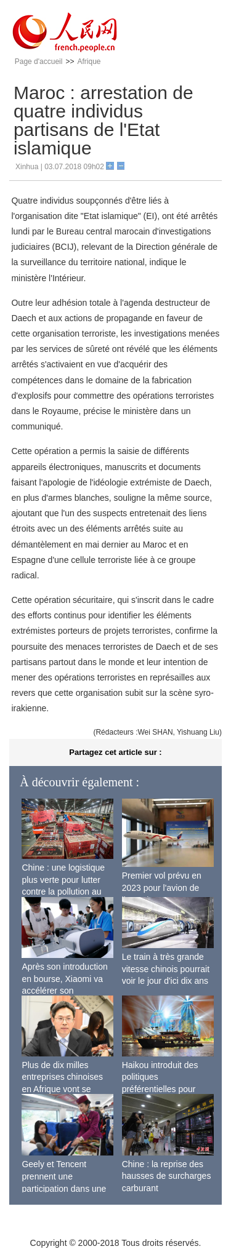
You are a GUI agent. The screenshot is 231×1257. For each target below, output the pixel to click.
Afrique (88, 61)
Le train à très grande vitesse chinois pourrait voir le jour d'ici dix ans (165, 969)
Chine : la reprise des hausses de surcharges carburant (166, 1176)
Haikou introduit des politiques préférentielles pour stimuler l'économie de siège (165, 1089)
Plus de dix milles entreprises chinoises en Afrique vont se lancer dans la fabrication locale (62, 1089)
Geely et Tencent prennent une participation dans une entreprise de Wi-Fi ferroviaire (64, 1188)
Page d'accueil (39, 61)
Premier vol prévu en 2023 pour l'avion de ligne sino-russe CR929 (167, 887)
